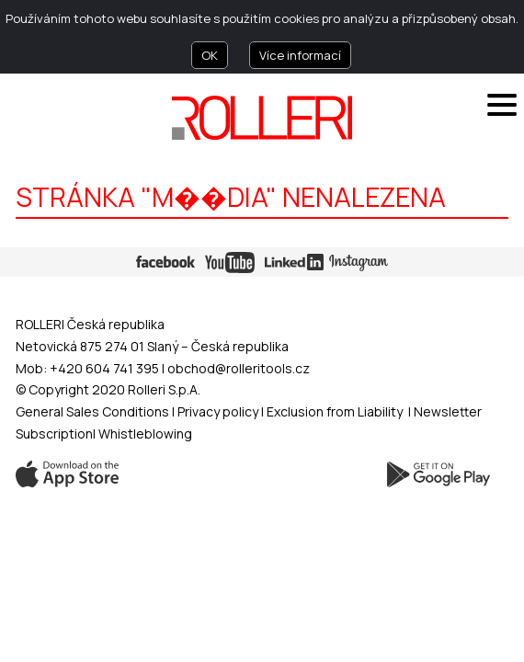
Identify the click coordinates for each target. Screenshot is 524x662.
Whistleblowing (145, 433)
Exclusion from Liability (335, 411)
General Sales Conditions (92, 411)
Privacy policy (219, 411)
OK (209, 55)
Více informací (300, 55)
